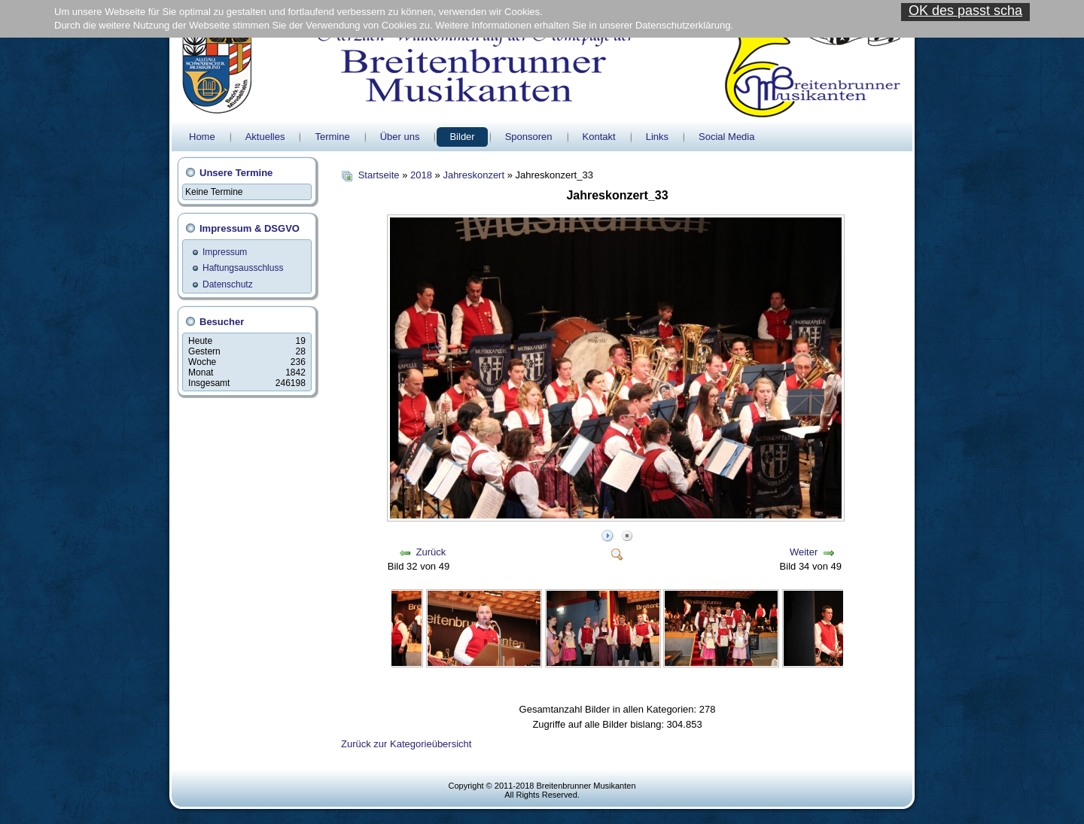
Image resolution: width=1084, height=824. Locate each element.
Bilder (461, 136)
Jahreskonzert (473, 175)
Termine (332, 136)
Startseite (379, 175)
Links (657, 136)
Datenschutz (227, 284)
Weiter (804, 552)
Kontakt (599, 136)
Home (202, 136)
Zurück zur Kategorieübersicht (406, 744)
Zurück (431, 552)
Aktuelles (265, 136)
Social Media (726, 136)
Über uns (400, 136)
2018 (421, 175)
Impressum (224, 252)
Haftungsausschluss (242, 268)
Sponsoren (529, 136)
